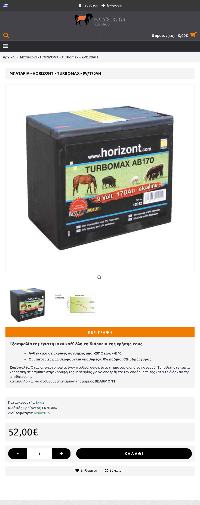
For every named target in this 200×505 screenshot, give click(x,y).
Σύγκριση (116, 470)
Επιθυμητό (89, 470)
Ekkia (40, 402)
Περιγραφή (100, 332)
